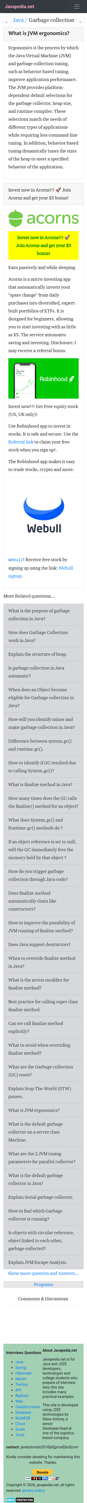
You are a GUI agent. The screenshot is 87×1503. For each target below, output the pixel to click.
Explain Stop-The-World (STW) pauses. (39, 1092)
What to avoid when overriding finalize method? (39, 1049)
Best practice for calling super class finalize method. (43, 1005)
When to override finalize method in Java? (41, 962)
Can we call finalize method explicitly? (35, 1027)
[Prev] (6, 22)
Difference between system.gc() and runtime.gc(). (40, 745)
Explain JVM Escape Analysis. (37, 1262)
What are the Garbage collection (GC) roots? (40, 1071)
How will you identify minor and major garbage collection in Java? (41, 723)
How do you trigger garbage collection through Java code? (38, 875)
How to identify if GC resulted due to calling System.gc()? (42, 766)
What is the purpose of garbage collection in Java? (39, 614)
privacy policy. (33, 1490)
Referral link (20, 442)
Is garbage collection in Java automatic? (36, 672)
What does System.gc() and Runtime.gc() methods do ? (35, 824)
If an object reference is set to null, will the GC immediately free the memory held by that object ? (42, 849)
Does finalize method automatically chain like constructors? (32, 901)
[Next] (80, 22)
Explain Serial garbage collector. (40, 1197)
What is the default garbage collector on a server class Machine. (35, 1132)
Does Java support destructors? (39, 944)
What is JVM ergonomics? (34, 1110)
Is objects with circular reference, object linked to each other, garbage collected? (41, 1240)
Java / (21, 20)
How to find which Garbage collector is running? (35, 1215)
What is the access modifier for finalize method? (38, 984)
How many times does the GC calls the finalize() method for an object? (43, 802)
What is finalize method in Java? (40, 784)
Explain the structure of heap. (37, 654)
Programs (43, 1284)
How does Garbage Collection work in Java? (38, 636)
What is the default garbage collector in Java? (35, 1179)
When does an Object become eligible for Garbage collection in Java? (41, 697)
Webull (15, 560)
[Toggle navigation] (76, 6)
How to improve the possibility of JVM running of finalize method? (41, 926)
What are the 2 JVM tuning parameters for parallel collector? (42, 1157)
